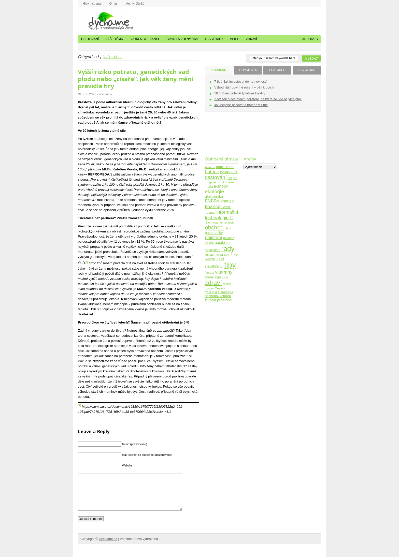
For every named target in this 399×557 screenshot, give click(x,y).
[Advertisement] (221, 137)
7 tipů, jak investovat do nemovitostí (240, 81)
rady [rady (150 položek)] (227, 249)
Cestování (90, 39)
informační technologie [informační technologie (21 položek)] (221, 214)
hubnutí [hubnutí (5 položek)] (210, 212)
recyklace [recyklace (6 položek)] (212, 255)
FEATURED (277, 70)
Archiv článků (135, 3)
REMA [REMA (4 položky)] (224, 254)
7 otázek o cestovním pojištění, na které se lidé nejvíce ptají (258, 99)
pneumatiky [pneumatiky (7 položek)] (214, 233)
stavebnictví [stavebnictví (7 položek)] (214, 266)
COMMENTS (248, 70)
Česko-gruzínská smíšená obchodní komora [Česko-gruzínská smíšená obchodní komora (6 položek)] (219, 292)
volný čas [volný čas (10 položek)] (213, 277)
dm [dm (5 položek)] (229, 178)
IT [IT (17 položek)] (232, 217)
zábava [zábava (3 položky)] (227, 283)
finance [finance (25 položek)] (212, 206)
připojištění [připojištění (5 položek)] (212, 250)
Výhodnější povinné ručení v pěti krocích (244, 87)
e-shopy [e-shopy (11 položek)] (221, 186)
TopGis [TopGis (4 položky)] (209, 272)
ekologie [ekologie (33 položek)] (214, 191)
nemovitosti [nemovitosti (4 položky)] (226, 222)
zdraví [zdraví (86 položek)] (213, 282)
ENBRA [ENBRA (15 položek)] (212, 201)
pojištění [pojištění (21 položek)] (213, 237)
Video (234, 39)
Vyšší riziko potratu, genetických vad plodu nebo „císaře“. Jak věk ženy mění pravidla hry (135, 79)
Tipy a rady (214, 39)
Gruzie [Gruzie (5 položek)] (226, 207)
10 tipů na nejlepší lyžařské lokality (239, 93)
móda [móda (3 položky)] (214, 222)
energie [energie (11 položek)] (227, 201)
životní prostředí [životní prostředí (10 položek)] (218, 300)
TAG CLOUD (306, 70)
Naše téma (114, 39)
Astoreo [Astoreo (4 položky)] (210, 167)
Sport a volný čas (182, 39)
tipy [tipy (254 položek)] (230, 265)
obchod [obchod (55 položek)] (214, 227)
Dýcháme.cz (103, 20)
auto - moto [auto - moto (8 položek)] (225, 167)
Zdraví (251, 39)
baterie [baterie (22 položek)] (212, 171)
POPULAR (218, 70)
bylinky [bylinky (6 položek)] (225, 172)
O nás (113, 3)
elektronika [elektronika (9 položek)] (214, 197)
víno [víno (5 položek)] (225, 277)
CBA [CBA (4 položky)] (234, 172)
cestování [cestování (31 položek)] (216, 177)
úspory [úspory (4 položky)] (209, 288)
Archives (310, 39)
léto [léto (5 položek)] (207, 222)
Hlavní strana (92, 3)
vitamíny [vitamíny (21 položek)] (223, 272)
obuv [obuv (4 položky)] (228, 228)
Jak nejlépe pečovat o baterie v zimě (241, 105)
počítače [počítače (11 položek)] (222, 242)
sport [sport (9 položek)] (220, 259)
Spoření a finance (145, 39)
